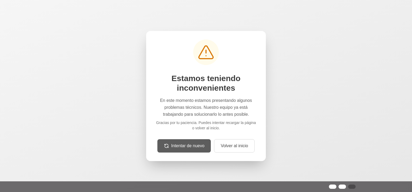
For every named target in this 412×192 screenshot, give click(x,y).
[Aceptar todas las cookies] (332, 187)
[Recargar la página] (184, 146)
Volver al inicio (234, 145)
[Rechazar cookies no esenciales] (342, 187)
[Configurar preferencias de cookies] (352, 187)
